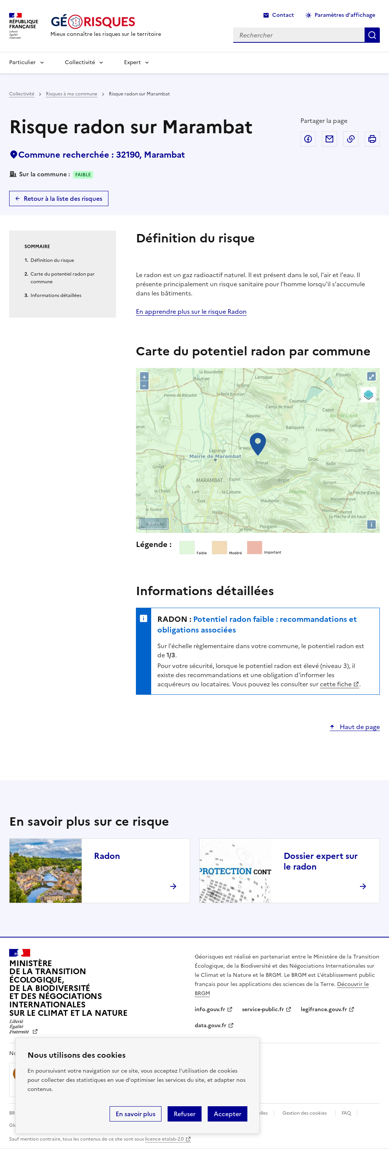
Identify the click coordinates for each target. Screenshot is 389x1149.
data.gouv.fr (210, 1026)
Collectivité (80, 62)
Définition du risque (52, 260)
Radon (107, 856)
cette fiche (336, 684)
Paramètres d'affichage (345, 15)
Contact (283, 15)
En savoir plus (135, 1113)
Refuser (184, 1113)
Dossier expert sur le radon (321, 861)
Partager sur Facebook (308, 139)
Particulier (22, 62)
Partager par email (329, 139)
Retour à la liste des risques (63, 198)
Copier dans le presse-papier (350, 139)
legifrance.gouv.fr (324, 1009)
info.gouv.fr (210, 1009)
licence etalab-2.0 (164, 1139)
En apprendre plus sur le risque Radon (191, 311)
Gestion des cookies (304, 1113)
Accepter (227, 1113)
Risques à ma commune (71, 93)
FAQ (346, 1113)
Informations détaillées (56, 295)
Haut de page (359, 726)
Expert (132, 62)
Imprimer (372, 139)
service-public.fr (263, 1009)
